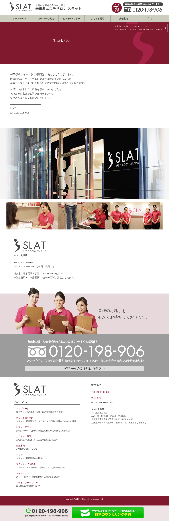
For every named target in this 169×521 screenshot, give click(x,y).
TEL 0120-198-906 (100, 392)
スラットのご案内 (45, 18)
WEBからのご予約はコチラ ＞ (84, 368)
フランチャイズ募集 (25, 464)
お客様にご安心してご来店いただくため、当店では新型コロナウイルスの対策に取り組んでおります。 (140, 28)
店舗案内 (123, 18)
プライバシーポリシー (27, 482)
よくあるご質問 (23, 436)
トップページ (19, 18)
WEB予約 (96, 398)
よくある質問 (97, 18)
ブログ (149, 18)
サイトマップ (22, 473)
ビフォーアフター (71, 18)
